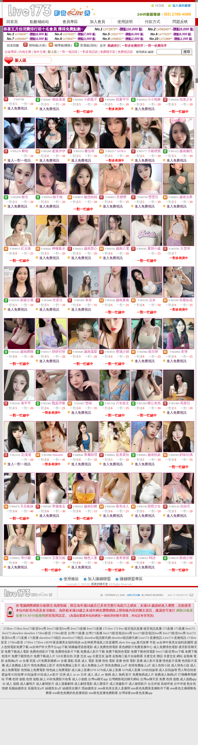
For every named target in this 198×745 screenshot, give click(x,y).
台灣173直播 (76, 633)
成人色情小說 (161, 665)
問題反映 (180, 22)
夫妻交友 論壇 (102, 656)
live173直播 (78, 628)
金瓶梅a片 (11, 661)
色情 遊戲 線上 (36, 679)
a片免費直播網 (46, 661)
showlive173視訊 (50, 638)
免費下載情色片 (22, 656)
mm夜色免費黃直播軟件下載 (150, 688)
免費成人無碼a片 (166, 674)
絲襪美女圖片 (72, 688)
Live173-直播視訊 (150, 638)
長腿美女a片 (36, 688)
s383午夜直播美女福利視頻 (62, 642)
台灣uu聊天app (98, 679)
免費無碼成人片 (143, 674)
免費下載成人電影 (17, 651)
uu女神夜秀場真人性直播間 (99, 642)
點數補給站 (39, 22)
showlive (17, 633)
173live (8, 628)
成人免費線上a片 (92, 665)
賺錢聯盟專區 (131, 579)
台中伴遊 (180, 684)
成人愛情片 (101, 684)
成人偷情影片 (138, 684)
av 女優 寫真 (27, 661)
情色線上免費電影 (58, 670)
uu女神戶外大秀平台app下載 (48, 647)
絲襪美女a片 (53, 688)
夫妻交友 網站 (173, 656)
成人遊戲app (188, 679)
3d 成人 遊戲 (10, 684)
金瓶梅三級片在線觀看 (127, 656)
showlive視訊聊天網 (97, 638)
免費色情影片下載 (42, 651)
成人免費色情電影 (106, 647)
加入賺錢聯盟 (99, 579)
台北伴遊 (154, 684)
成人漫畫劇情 (64, 684)
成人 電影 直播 (91, 661)
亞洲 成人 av (67, 674)
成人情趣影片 (118, 684)
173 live (108, 628)
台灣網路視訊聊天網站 (124, 679)
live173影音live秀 (34, 628)
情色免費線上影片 (43, 665)
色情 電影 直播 (133, 661)
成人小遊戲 (79, 679)
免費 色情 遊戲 (169, 679)
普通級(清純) (88, 45)
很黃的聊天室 (99, 583)
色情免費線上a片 (139, 665)
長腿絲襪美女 (18, 688)
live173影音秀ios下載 (170, 651)
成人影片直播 (152, 661)
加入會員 (97, 22)
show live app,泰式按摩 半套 (137, 642)
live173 (190, 628)
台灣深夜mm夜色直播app (135, 693)
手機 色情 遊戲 (15, 679)
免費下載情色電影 (118, 651)
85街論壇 (30, 674)
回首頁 (12, 22)
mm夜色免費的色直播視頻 (70, 693)
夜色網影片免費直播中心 (136, 647)
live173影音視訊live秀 (117, 633)
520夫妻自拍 (64, 656)
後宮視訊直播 (133, 628)
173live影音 (43, 633)
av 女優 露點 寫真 (69, 661)
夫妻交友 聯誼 (153, 656)
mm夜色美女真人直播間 (114, 688)
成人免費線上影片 (18, 665)
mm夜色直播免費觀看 (103, 693)
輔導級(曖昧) (63, 45)
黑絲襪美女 (89, 688)
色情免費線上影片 (68, 665)
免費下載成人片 (44, 656)
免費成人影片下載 (92, 651)
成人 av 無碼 (102, 674)
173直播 (168, 628)
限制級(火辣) (37, 45)
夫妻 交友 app (82, 656)
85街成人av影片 (48, 674)
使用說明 (125, 22)
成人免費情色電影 (165, 647)
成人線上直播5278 (83, 670)
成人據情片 (27, 684)
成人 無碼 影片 (122, 674)
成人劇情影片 (45, 684)
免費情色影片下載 (67, 651)
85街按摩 (17, 674)
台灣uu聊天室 (149, 679)
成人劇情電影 (83, 684)
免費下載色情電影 (143, 651)
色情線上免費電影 (33, 670)
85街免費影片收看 (59, 679)
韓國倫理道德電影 (80, 647)
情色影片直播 (172, 661)
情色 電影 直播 (112, 661)
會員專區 (70, 22)
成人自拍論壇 (168, 670)
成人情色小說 (180, 665)
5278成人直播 (131, 670)
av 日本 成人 (85, 674)
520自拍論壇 (149, 670)
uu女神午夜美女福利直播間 (174, 642)
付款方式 (152, 22)
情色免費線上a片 (116, 665)
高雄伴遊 (167, 684)
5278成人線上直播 (109, 670)
